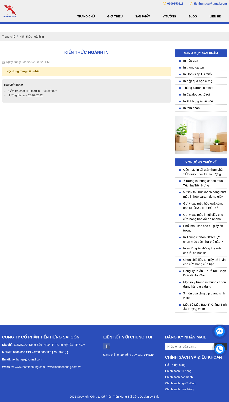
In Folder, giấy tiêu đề (198, 101)
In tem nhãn (191, 108)
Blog (193, 16)
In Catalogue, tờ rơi (196, 94)
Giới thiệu (115, 16)
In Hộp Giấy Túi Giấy (197, 74)
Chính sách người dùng (180, 383)
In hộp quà (190, 60)
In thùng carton (193, 67)
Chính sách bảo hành (179, 377)
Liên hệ (215, 16)
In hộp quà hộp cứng (197, 81)
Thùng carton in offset (198, 87)
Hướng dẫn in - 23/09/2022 (25, 95)
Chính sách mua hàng (179, 389)
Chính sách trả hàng (178, 371)
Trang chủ (86, 16)
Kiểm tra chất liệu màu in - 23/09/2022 (32, 91)
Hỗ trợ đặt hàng (175, 364)
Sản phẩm (142, 16)
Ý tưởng (169, 16)
